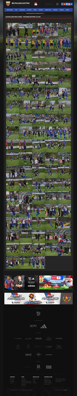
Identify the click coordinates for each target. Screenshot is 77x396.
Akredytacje (23, 384)
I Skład (34, 381)
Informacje (23, 378)
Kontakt (62, 9)
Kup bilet (29, 9)
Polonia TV (12, 380)
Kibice (35, 9)
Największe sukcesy (47, 380)
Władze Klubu (23, 380)
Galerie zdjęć (12, 381)
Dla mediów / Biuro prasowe (26, 382)
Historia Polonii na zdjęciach (60, 378)
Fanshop (55, 9)
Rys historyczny (47, 378)
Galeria (22, 13)
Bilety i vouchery (35, 378)
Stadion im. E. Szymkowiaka (26, 381)
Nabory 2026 (48, 9)
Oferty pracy (23, 385)
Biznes (67, 9)
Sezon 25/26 (22, 9)
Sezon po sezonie (47, 384)
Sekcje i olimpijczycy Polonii (60, 380)
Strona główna (15, 13)
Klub (16, 9)
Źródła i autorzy (58, 381)
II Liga (34, 380)
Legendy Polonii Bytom (48, 382)
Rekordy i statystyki (47, 381)
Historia (41, 9)
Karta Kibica (35, 382)
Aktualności (10, 9)
